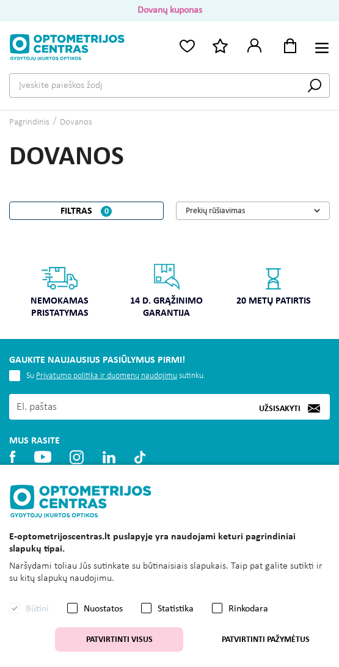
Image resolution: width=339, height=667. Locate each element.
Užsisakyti (280, 408)
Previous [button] (16, 281)
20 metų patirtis (273, 284)
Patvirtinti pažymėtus (266, 639)
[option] (59, 295)
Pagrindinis (29, 122)
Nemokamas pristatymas (60, 290)
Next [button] (323, 281)
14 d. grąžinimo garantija (166, 290)
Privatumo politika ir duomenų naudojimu (106, 376)
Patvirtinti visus (119, 639)
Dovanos (76, 122)
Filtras (86, 211)
